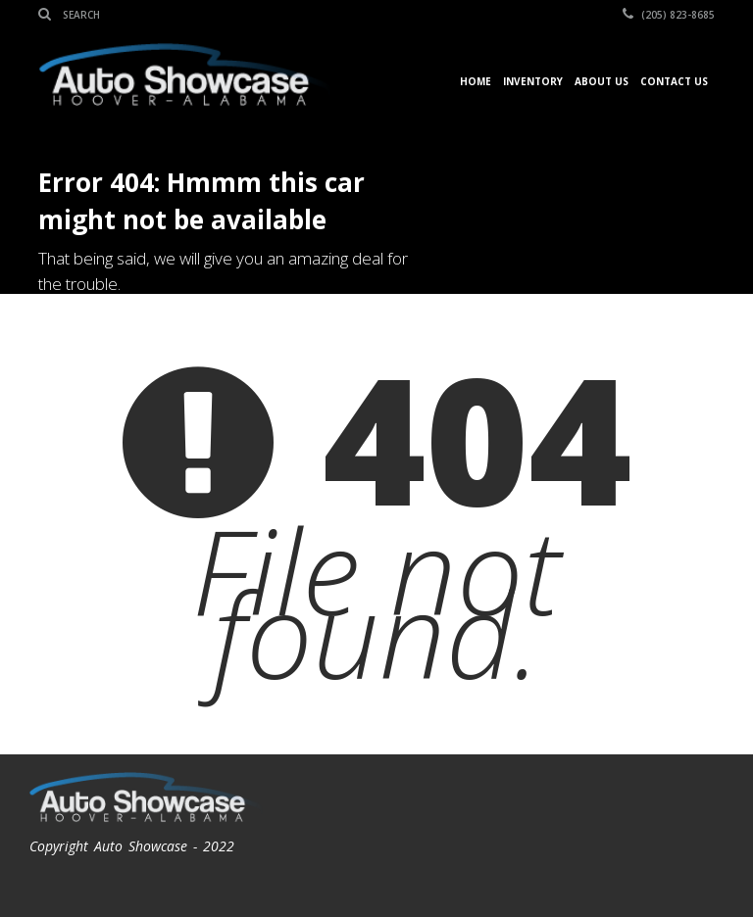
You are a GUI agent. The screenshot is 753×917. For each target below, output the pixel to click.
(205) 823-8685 (669, 15)
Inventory (533, 81)
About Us (601, 81)
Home (475, 81)
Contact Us (674, 81)
